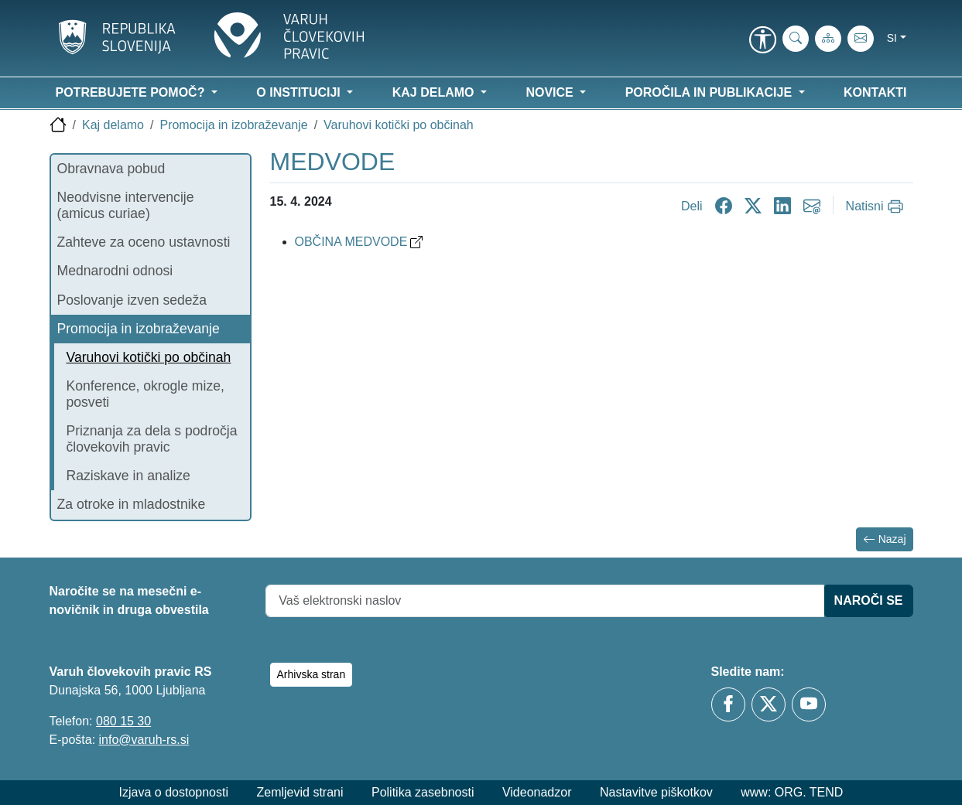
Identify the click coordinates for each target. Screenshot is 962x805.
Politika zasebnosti (422, 792)
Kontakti (875, 92)
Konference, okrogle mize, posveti (145, 394)
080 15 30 (123, 721)
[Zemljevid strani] (828, 39)
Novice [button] (551, 92)
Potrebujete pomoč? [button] (132, 92)
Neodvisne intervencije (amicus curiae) (125, 205)
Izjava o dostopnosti (173, 792)
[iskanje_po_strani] (795, 39)
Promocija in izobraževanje (233, 124)
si (892, 38)
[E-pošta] (860, 39)
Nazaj (884, 539)
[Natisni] (876, 206)
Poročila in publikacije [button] (710, 92)
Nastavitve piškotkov (656, 792)
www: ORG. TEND (792, 792)
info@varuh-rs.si (144, 739)
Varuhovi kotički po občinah (399, 124)
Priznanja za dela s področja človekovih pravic (152, 439)
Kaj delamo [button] (435, 92)
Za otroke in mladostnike (131, 504)
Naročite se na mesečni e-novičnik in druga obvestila (129, 600)
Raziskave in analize (128, 475)
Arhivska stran (311, 674)
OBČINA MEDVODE (359, 241)
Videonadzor (537, 792)
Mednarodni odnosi (115, 270)
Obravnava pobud (111, 168)
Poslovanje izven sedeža (132, 300)
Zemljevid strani (299, 792)
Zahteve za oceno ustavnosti (144, 242)
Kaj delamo (113, 124)
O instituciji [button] (300, 92)
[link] (763, 41)
